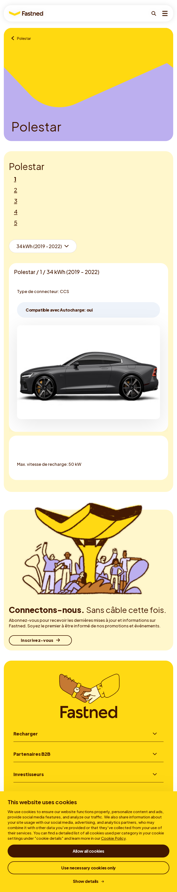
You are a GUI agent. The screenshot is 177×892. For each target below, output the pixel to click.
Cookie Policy (113, 838)
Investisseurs (28, 775)
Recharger (25, 733)
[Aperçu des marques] (14, 38)
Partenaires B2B (31, 754)
